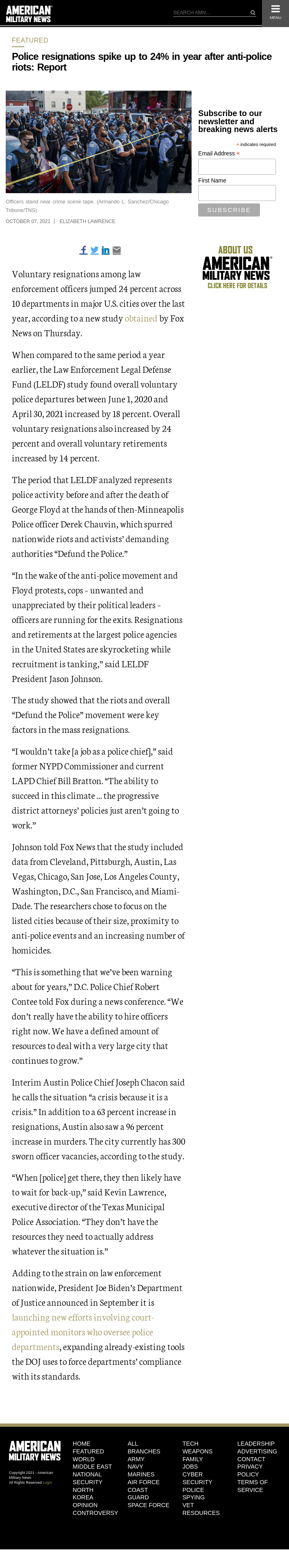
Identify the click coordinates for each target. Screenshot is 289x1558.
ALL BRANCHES (144, 1447)
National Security (88, 1478)
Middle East (92, 1466)
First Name (212, 180)
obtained (141, 317)
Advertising (257, 1451)
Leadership (256, 1443)
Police (193, 1490)
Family (193, 1459)
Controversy (94, 1513)
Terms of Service (252, 1486)
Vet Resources (201, 1509)
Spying (194, 1497)
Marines (141, 1474)
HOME (81, 1443)
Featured (30, 40)
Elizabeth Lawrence (87, 221)
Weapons (198, 1451)
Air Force (144, 1482)
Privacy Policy (250, 1470)
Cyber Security (197, 1478)
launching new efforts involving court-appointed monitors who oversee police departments (83, 1331)
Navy (135, 1466)
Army (136, 1459)
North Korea (83, 1494)
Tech (191, 1443)
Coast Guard (138, 1494)
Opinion (85, 1505)
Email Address (219, 153)
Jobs (190, 1466)
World (84, 1459)
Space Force (148, 1505)
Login (47, 1482)
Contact (251, 1459)
